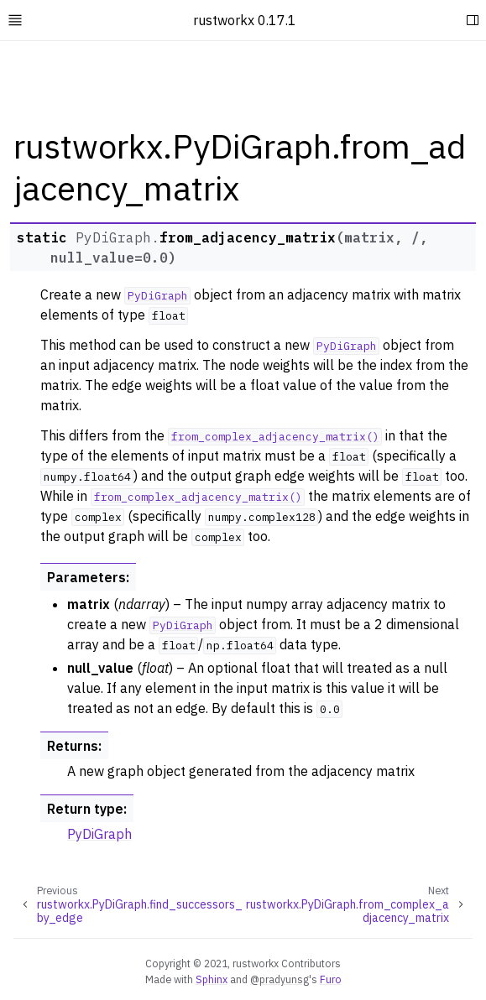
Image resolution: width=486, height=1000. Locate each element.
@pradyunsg (279, 979)
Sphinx (211, 979)
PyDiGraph (99, 834)
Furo (331, 979)
